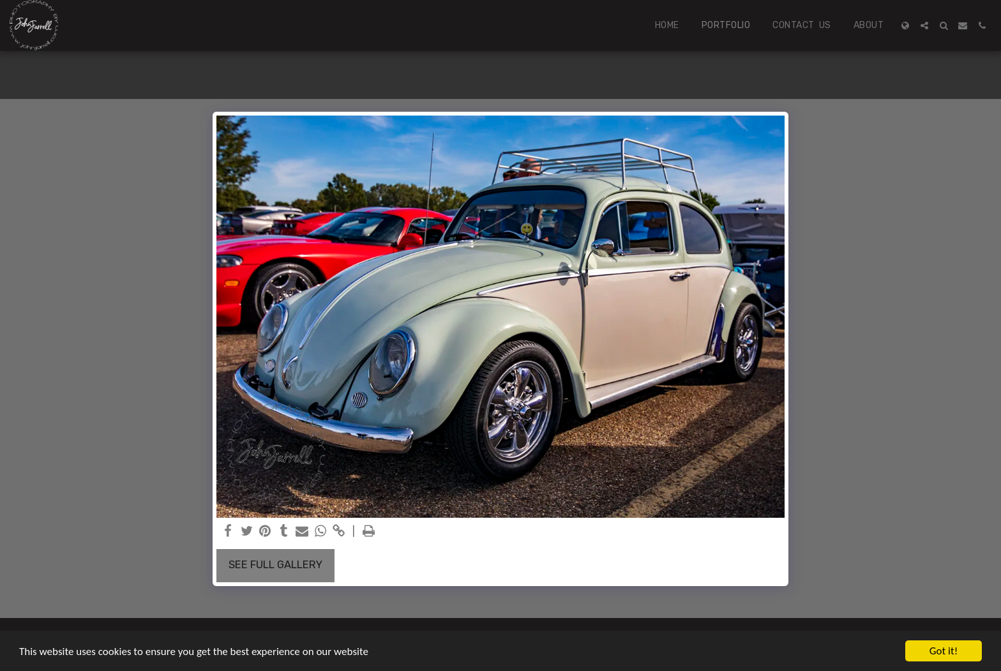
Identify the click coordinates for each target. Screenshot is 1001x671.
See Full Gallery (275, 565)
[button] (924, 25)
